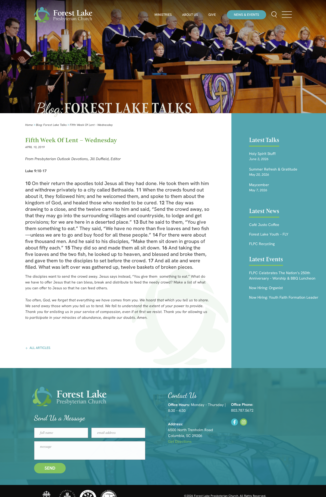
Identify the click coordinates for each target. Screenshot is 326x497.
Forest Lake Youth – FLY (268, 234)
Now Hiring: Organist (266, 287)
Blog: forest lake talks (51, 125)
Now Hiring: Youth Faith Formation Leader (283, 297)
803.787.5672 (295, 410)
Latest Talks (264, 140)
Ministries (163, 15)
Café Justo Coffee (264, 224)
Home (29, 125)
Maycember (259, 184)
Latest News (264, 211)
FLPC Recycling (262, 243)
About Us (190, 15)
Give (212, 15)
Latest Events (266, 259)
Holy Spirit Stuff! (262, 153)
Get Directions (239, 441)
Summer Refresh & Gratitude (273, 169)
